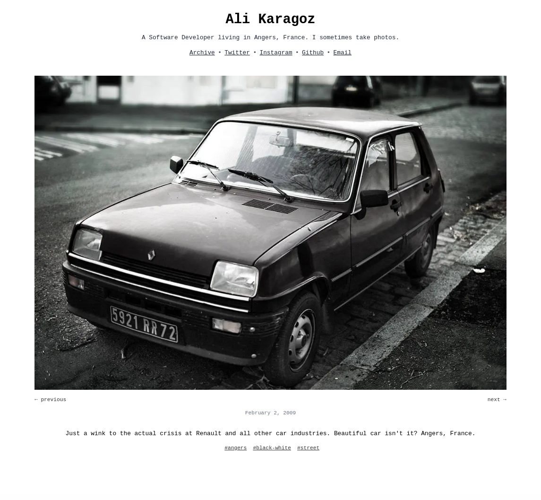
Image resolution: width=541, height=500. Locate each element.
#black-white (272, 448)
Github (313, 52)
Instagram (275, 52)
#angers (235, 448)
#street (308, 448)
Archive (202, 52)
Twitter (237, 52)
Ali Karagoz (270, 19)
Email (343, 52)
